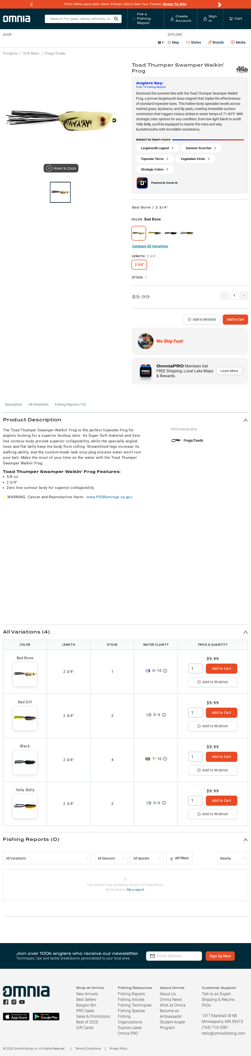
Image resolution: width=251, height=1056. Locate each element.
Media (238, 42)
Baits (7, 42)
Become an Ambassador (171, 1013)
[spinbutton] (195, 668)
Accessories (97, 42)
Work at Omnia (173, 1005)
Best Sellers (86, 999)
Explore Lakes (130, 1027)
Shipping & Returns (218, 999)
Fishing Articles (131, 999)
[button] (125, 420)
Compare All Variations (150, 246)
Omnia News (171, 999)
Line (22, 42)
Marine (120, 42)
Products (10, 53)
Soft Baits (31, 53)
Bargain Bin (86, 1005)
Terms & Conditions (88, 1048)
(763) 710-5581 (215, 1027)
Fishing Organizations (130, 1019)
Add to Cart (235, 319)
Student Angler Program (172, 1025)
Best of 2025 (87, 1022)
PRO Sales (85, 1010)
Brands (216, 42)
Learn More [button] (229, 371)
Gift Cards (84, 1027)
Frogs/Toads (55, 53)
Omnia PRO (128, 1033)
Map (173, 42)
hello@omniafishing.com (223, 1033)
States (193, 42)
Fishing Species (131, 1010)
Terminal (73, 42)
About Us (168, 994)
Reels (53, 42)
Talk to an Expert (216, 994)
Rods (37, 42)
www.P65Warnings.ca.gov (109, 497)
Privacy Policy (118, 1048)
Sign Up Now (222, 956)
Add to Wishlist (202, 319)
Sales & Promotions (93, 1016)
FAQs (206, 1005)
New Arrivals (87, 994)
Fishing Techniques (134, 1005)
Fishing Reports (131, 994)
